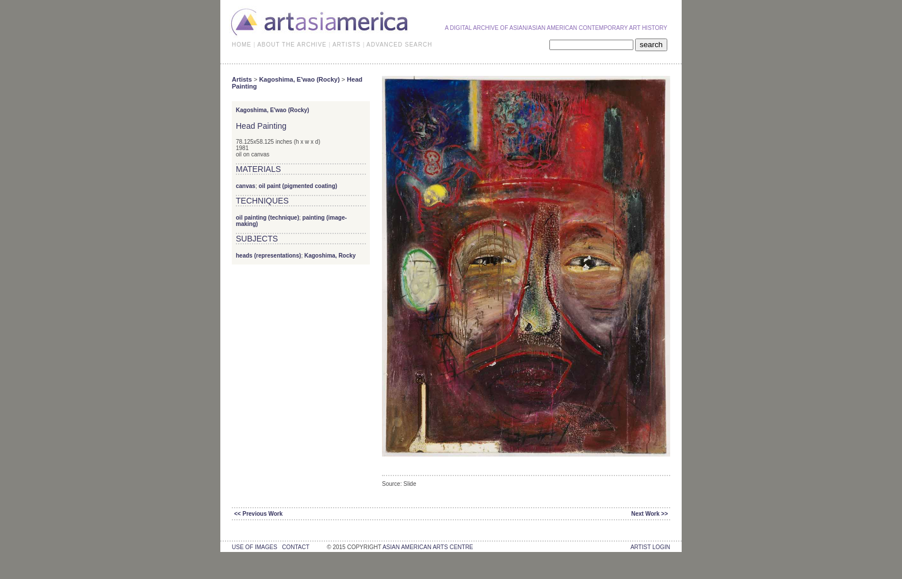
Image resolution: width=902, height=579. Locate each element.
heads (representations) (268, 255)
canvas (245, 186)
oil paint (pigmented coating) (297, 186)
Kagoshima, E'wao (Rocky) (299, 79)
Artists (242, 79)
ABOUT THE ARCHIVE (292, 44)
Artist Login (650, 547)
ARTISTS (346, 44)
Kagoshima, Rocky (330, 255)
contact (295, 547)
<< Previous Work (258, 514)
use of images (254, 547)
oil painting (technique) (267, 217)
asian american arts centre (428, 547)
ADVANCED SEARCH (399, 44)
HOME (241, 44)
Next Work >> (649, 514)
